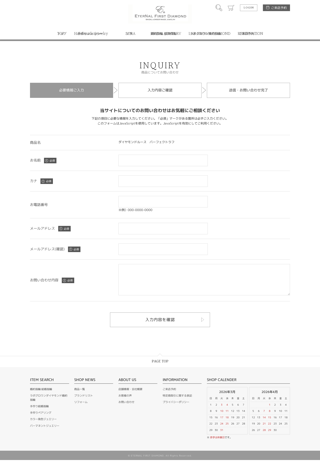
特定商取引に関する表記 (177, 401)
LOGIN (249, 7)
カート (231, 7)
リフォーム (81, 408)
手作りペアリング (40, 419)
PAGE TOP (160, 367)
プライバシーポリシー (176, 408)
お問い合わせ (126, 408)
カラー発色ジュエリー (43, 425)
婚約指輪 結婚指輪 (41, 395)
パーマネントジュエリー (44, 432)
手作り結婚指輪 (39, 412)
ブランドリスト (83, 401)
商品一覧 (79, 395)
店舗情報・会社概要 (130, 395)
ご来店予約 (279, 8)
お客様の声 (125, 401)
